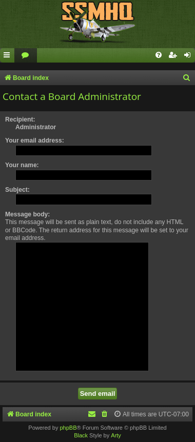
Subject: (17, 189)
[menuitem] (25, 56)
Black (81, 435)
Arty (116, 435)
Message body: (27, 214)
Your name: (22, 165)
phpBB (68, 428)
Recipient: (20, 119)
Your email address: (34, 140)
